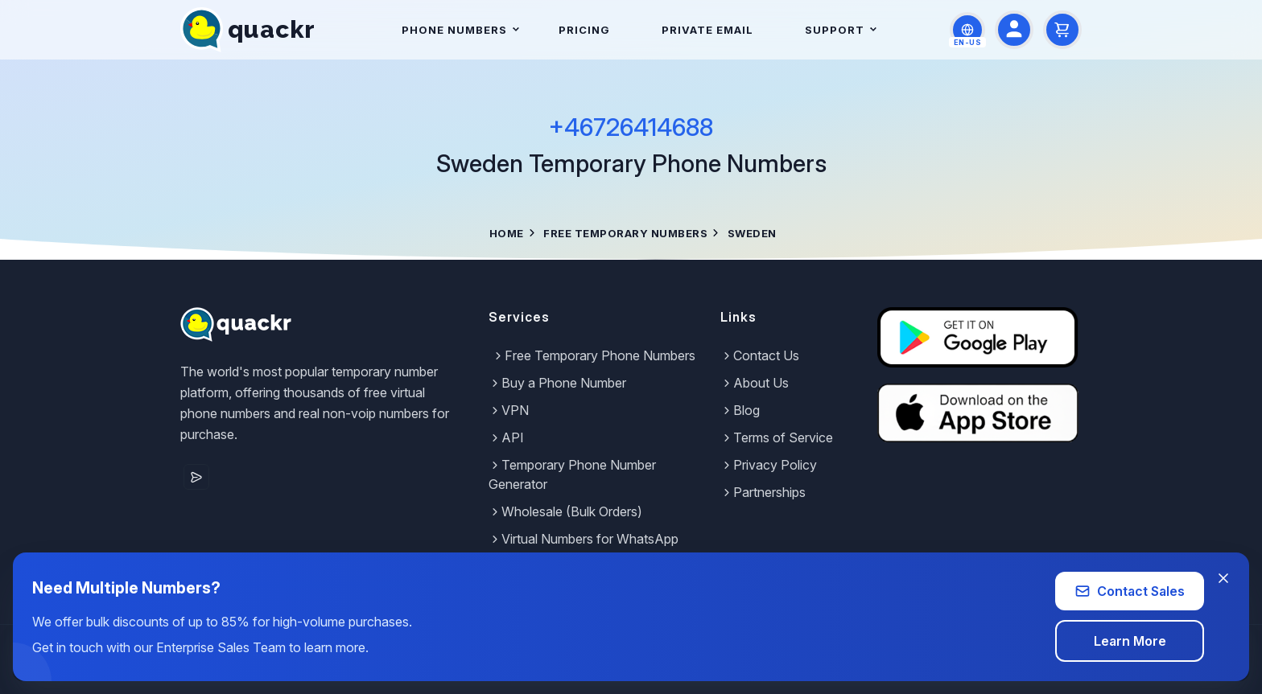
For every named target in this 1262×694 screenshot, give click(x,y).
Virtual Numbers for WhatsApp (583, 539)
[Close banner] (1223, 578)
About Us (754, 383)
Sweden (752, 233)
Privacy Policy (768, 465)
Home (506, 233)
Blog (740, 410)
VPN (509, 410)
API (506, 437)
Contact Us (759, 355)
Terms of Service (776, 437)
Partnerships (763, 492)
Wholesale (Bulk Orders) (565, 511)
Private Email (707, 29)
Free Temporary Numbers (625, 233)
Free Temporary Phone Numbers (593, 355)
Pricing (584, 29)
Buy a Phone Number (557, 383)
